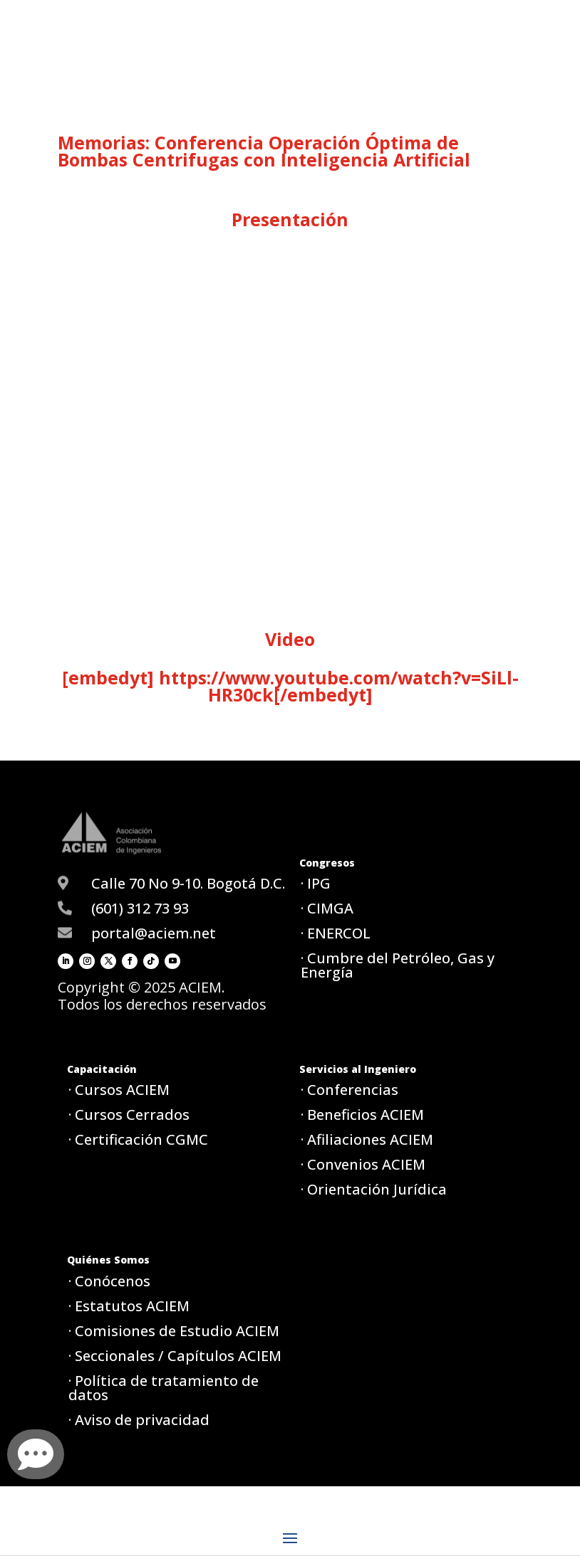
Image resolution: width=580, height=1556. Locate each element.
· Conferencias (349, 1158)
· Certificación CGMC (138, 1207)
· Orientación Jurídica (374, 1257)
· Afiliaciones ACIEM (367, 1207)
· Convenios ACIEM (363, 1232)
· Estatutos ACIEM (129, 1374)
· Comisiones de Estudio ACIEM (173, 1399)
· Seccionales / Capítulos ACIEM (174, 1424)
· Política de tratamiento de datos (163, 1456)
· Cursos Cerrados (129, 1182)
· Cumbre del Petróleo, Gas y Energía (397, 1033)
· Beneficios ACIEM (362, 1182)
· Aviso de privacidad (138, 1488)
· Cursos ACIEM (119, 1158)
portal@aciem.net (153, 1001)
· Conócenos (109, 1349)
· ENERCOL (336, 1001)
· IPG (316, 951)
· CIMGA (327, 976)
